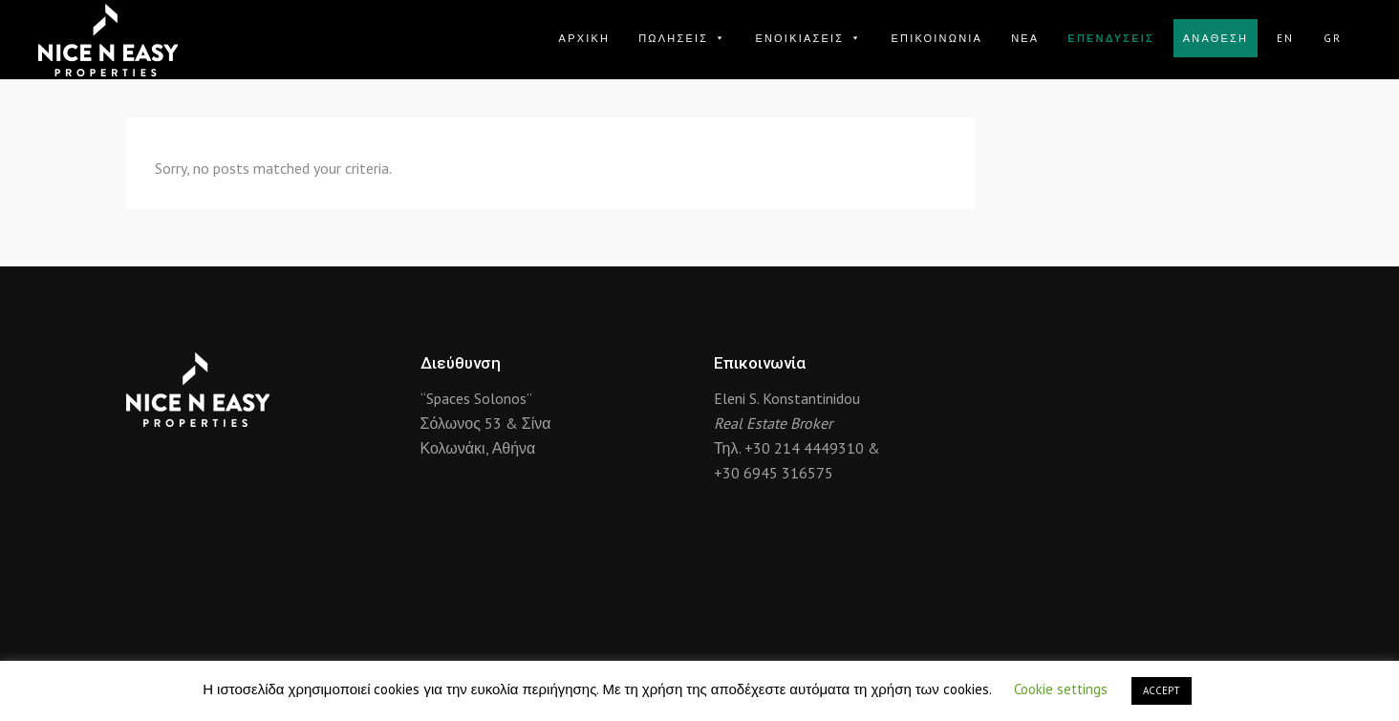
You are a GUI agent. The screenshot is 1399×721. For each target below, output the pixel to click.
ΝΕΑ (1025, 38)
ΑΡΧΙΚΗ (585, 38)
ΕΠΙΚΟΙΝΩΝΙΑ (936, 38)
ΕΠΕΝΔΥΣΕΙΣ (1110, 38)
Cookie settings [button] (1061, 689)
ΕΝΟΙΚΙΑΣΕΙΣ (808, 38)
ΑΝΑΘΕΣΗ (1215, 38)
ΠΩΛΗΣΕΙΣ (682, 38)
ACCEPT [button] (1161, 690)
